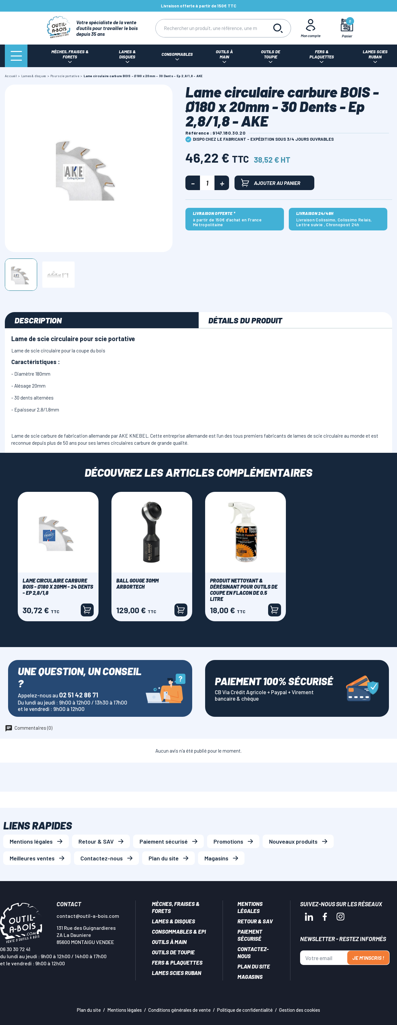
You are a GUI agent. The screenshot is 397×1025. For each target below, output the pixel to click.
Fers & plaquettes (177, 962)
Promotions (228, 841)
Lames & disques (173, 921)
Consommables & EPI (179, 931)
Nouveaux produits (293, 841)
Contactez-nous (101, 858)
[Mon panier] (347, 28)
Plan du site (164, 858)
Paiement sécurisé (164, 841)
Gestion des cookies (299, 1010)
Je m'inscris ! (368, 958)
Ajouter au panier (270, 183)
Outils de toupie (173, 952)
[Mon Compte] (310, 28)
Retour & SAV (96, 841)
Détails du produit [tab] (245, 320)
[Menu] (16, 56)
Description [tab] (38, 320)
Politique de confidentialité (245, 1010)
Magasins (216, 858)
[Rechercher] (210, 28)
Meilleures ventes (32, 858)
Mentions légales (31, 841)
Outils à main (169, 942)
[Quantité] (207, 183)
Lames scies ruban (176, 972)
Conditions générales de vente (179, 1010)
